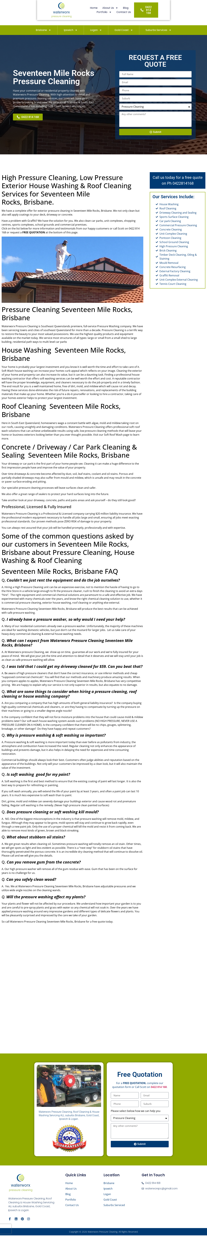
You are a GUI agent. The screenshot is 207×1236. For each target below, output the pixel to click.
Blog (106, 12)
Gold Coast (123, 30)
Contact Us (141, 12)
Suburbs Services (158, 30)
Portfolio (121, 13)
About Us (91, 13)
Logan (96, 30)
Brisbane (43, 30)
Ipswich (70, 30)
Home (74, 12)
